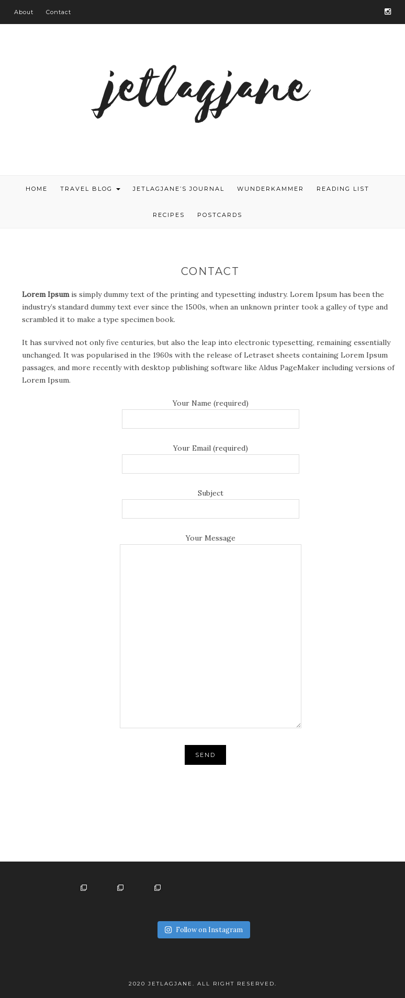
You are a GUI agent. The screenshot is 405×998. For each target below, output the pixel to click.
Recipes (169, 215)
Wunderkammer (270, 188)
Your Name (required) (210, 410)
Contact (58, 12)
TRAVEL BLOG (90, 188)
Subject (210, 500)
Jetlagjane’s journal (178, 188)
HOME (37, 188)
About (23, 12)
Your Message (210, 631)
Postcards (219, 215)
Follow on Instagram (203, 929)
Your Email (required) (210, 455)
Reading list (343, 188)
